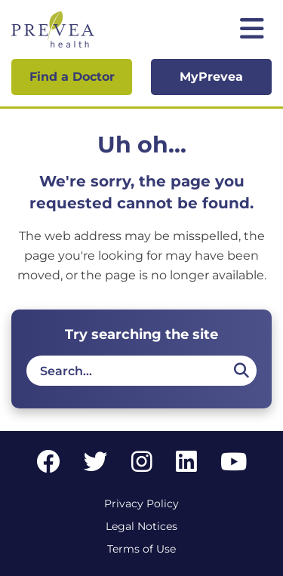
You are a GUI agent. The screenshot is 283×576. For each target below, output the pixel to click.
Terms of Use (141, 549)
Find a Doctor (72, 76)
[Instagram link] (141, 466)
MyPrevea (211, 76)
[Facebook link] (48, 466)
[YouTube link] (233, 466)
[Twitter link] (96, 466)
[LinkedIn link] (186, 466)
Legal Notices (141, 526)
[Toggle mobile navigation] (252, 30)
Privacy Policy (141, 503)
